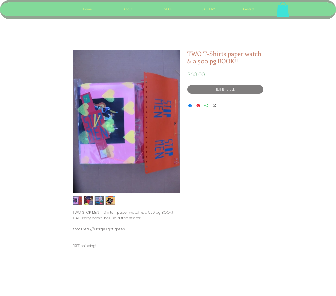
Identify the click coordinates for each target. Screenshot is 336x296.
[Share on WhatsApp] (206, 105)
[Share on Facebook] (190, 105)
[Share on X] (214, 105)
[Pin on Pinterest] (198, 105)
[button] (282, 9)
